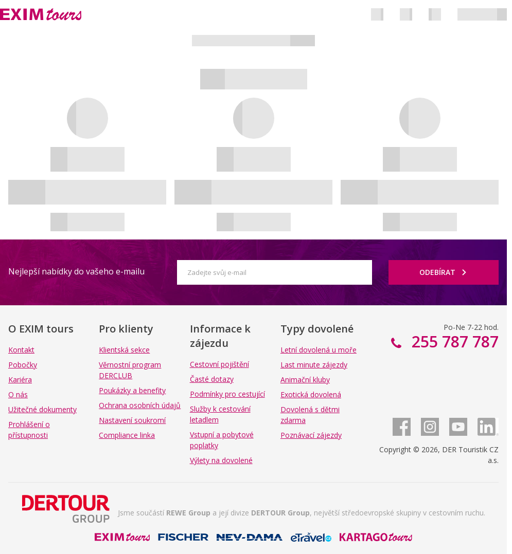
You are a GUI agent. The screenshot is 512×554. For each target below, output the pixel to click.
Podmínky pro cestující (227, 394)
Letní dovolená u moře (318, 350)
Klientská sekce (124, 350)
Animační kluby (305, 379)
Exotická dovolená (310, 394)
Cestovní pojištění (219, 364)
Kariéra (20, 379)
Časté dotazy (212, 379)
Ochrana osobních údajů (140, 405)
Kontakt (21, 350)
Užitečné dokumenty (42, 409)
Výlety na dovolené (221, 460)
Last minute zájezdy (313, 365)
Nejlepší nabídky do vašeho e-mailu (76, 271)
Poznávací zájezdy (311, 435)
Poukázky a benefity (132, 390)
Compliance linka (127, 435)
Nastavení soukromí (132, 420)
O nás (18, 394)
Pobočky (22, 365)
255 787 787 (453, 341)
